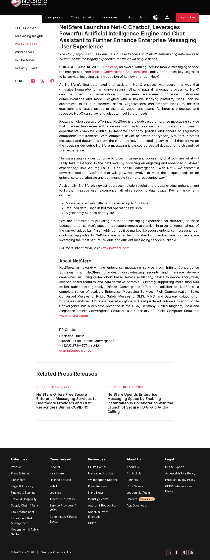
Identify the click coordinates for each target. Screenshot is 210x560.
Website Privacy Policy (56, 552)
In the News (96, 492)
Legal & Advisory (22, 486)
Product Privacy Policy (180, 479)
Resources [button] (109, 17)
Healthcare (18, 479)
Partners (132, 479)
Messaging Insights (29, 36)
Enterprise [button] (52, 17)
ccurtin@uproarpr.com (76, 350)
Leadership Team (138, 492)
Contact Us (134, 473)
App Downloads (137, 505)
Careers (141, 499)
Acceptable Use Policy (180, 473)
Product (16, 467)
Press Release (26, 44)
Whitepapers (24, 52)
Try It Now (187, 17)
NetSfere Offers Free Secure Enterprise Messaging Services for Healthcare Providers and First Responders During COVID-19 (67, 401)
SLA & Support (174, 467)
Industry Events (98, 499)
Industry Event (26, 68)
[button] (156, 17)
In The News (25, 60)
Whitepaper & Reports (103, 479)
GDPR (92, 523)
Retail (53, 486)
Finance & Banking (23, 492)
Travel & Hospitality (24, 499)
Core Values (135, 486)
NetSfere (110, 67)
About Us (133, 467)
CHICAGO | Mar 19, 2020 (53, 386)
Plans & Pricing (21, 473)
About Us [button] (135, 17)
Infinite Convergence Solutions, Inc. (120, 72)
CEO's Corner (25, 28)
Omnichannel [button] (81, 17)
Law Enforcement (22, 512)
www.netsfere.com (115, 248)
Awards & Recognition (102, 505)
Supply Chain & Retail (25, 505)
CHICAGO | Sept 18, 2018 (125, 386)
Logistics (55, 492)
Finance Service (60, 479)
